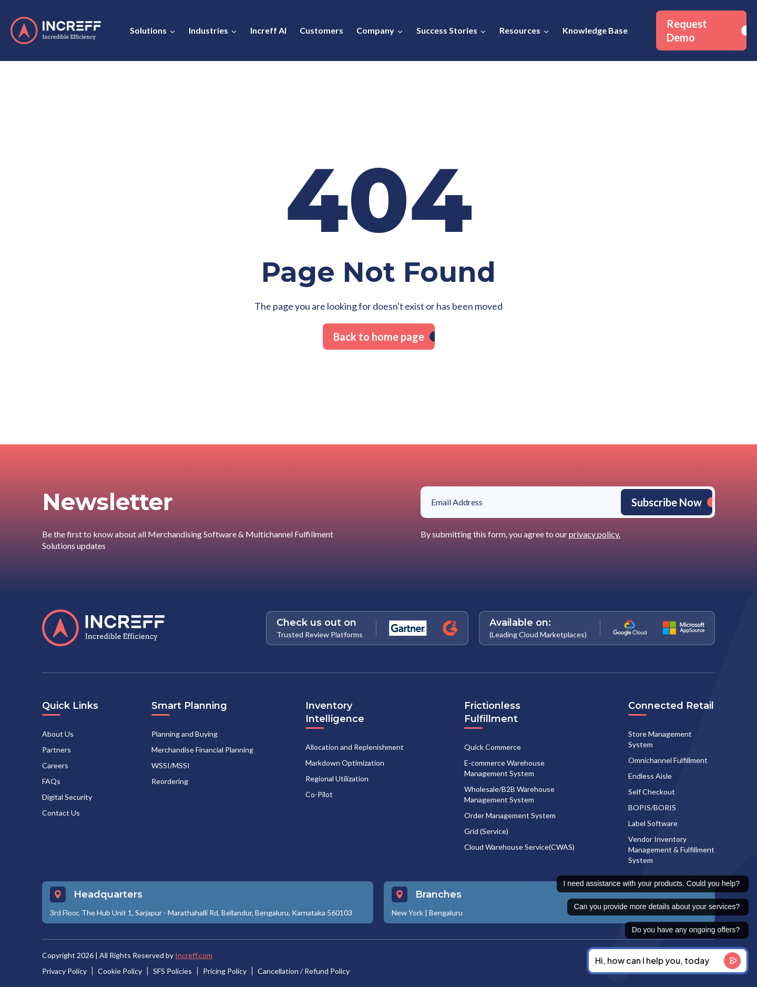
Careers (55, 765)
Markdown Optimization (344, 762)
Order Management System (510, 815)
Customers (321, 30)
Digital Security (67, 796)
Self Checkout (651, 791)
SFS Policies (172, 970)
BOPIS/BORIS (652, 807)
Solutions (148, 30)
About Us (58, 733)
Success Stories (446, 30)
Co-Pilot (319, 794)
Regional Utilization (337, 778)
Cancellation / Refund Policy (304, 970)
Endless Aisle (650, 775)
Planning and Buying (184, 733)
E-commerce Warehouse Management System (504, 768)
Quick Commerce (492, 746)
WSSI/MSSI (170, 765)
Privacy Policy (64, 970)
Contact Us (61, 812)
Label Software (653, 823)
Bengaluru (446, 912)
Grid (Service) (486, 831)
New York (407, 912)
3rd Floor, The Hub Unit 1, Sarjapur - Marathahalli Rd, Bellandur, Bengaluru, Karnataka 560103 (201, 912)
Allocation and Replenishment (354, 746)
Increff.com (193, 955)
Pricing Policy (225, 970)
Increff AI (268, 30)
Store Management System (660, 739)
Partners (56, 749)
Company (375, 30)
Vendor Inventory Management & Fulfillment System (671, 849)
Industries (208, 30)
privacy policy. (594, 534)
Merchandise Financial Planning (202, 749)
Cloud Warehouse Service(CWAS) (519, 846)
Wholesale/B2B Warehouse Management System (509, 794)
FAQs (51, 781)
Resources (519, 30)
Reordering (169, 781)
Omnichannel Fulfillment (668, 760)
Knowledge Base (595, 30)
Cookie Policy (120, 970)
